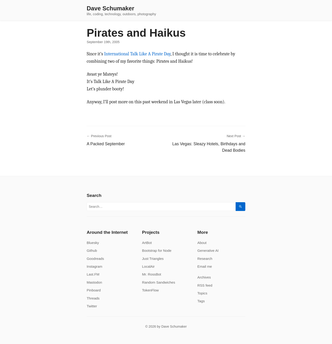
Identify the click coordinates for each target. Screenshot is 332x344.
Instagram (94, 266)
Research (204, 259)
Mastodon (94, 282)
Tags (201, 301)
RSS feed (204, 285)
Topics (202, 293)
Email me (204, 266)
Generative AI (208, 250)
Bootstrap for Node (156, 250)
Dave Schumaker (110, 9)
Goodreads (95, 259)
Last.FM (93, 274)
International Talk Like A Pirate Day (137, 53)
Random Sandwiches (158, 282)
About (202, 243)
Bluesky (93, 243)
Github (92, 250)
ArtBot (147, 243)
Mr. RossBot (151, 274)
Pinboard (94, 290)
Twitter (92, 306)
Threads (93, 298)
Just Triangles (153, 259)
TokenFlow (150, 290)
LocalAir (148, 266)
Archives (204, 277)
